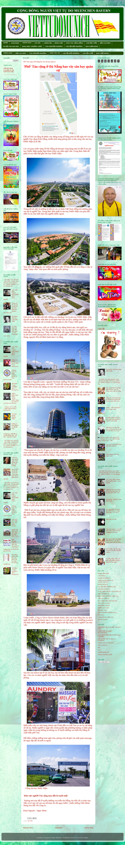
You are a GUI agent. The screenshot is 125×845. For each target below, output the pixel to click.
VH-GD (100, 615)
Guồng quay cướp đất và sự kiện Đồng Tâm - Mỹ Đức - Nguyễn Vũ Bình (10, 435)
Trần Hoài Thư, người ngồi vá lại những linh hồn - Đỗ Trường (15, 461)
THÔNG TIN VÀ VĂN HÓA (106, 643)
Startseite (58, 828)
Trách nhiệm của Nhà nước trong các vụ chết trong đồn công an (113, 550)
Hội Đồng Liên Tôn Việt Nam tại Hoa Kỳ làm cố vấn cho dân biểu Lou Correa (113, 429)
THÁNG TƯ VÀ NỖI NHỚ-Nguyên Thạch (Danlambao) (9, 408)
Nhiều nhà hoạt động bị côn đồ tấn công (15, 426)
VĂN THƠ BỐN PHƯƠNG (54, 46)
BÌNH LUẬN (59, 43)
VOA (99, 650)
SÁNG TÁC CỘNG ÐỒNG (74, 43)
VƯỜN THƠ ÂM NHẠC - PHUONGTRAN (105, 631)
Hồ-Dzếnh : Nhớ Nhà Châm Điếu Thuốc (15, 319)
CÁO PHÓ (101, 575)
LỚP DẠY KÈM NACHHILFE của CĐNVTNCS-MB (8, 70)
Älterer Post (88, 828)
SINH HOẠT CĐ (102, 605)
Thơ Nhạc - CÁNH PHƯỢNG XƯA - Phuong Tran (15, 387)
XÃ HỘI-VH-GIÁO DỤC (11, 46)
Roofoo (75, 837)
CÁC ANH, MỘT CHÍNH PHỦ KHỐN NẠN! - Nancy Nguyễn (113, 481)
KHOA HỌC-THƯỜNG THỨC (32, 46)
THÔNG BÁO (7, 53)
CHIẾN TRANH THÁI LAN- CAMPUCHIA (106, 581)
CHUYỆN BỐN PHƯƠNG (74, 46)
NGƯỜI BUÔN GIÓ (103, 652)
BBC (99, 647)
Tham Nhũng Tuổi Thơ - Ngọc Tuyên (112, 455)
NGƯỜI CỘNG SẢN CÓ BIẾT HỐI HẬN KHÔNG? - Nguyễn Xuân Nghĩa (113, 419)
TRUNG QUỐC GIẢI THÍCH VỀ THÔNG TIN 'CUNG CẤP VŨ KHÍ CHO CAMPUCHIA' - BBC (109, 439)
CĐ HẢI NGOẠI (102, 578)
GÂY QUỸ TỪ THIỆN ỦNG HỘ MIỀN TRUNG (15, 523)
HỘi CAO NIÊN (102, 593)
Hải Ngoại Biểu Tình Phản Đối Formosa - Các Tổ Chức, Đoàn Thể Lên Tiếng (113, 389)
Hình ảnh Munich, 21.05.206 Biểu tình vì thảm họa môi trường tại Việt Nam (113, 530)
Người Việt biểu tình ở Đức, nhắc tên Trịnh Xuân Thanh (15, 533)
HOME (5, 43)
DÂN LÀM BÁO (102, 645)
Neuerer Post (28, 828)
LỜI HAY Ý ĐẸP (102, 598)
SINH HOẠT (15, 43)
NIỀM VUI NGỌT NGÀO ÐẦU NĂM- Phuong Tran (15, 363)
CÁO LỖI (101, 329)
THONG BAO (26, 43)
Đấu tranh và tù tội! (111, 519)
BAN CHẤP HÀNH (92, 46)
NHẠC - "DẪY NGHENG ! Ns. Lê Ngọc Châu (113, 408)
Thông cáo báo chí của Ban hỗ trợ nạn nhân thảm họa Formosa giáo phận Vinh (113, 399)
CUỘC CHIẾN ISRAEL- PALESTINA (108, 591)
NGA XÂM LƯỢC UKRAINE (106, 601)
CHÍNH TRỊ (48, 43)
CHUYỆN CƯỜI (91, 43)
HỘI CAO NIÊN (105, 43)
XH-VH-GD (101, 619)
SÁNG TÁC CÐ (55, 53)
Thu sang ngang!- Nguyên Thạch (14, 416)
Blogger (86, 837)
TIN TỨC (37, 43)
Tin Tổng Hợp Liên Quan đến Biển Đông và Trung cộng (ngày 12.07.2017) (113, 511)
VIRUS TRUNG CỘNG (104, 617)
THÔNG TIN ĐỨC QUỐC (105, 654)
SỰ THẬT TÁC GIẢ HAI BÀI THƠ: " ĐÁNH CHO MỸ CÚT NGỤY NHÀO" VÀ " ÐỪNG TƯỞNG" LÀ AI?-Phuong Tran (11, 283)
